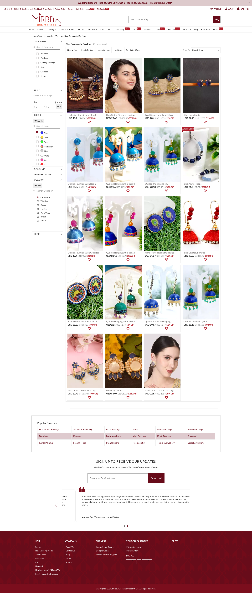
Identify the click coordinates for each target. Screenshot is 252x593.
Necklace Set (139, 442)
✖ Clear (37, 185)
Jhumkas (44, 53)
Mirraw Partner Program (106, 554)
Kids (102, 29)
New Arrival (72, 50)
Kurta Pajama (46, 442)
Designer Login (102, 551)
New (31, 29)
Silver (44, 150)
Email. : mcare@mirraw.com (47, 574)
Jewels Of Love (103, 50)
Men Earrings (139, 436)
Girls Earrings (113, 429)
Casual (43, 205)
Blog (68, 554)
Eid (137, 29)
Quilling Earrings (48, 62)
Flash (218, 29)
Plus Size (205, 29)
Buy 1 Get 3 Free (133, 50)
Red (44, 164)
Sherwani (192, 436)
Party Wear (45, 213)
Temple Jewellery (166, 442)
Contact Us (70, 551)
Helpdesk (39, 566)
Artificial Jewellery (82, 429)
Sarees (40, 29)
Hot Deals (118, 50)
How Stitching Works (44, 551)
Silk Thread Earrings (49, 429)
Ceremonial (45, 197)
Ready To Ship (87, 50)
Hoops (43, 76)
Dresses (77, 436)
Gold (44, 137)
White (45, 155)
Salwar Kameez (66, 29)
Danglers (43, 436)
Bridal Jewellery (196, 442)
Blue (44, 132)
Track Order (47, 9)
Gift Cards (103, 9)
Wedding (122, 29)
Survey (70, 9)
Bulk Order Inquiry (83, 9)
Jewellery (92, 29)
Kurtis (81, 29)
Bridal (43, 217)
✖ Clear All (38, 121)
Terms (68, 558)
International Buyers (104, 547)
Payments (39, 558)
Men (110, 29)
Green (45, 141)
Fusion (174, 29)
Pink (44, 159)
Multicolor (47, 146)
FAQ (37, 562)
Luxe (160, 29)
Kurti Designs (164, 436)
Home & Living (190, 29)
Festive (43, 209)
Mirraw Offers (132, 551)
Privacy (69, 562)
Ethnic (43, 220)
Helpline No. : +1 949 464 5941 (48, 570)
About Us (70, 547)
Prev (57, 505)
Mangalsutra (112, 442)
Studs (43, 67)
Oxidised (44, 71)
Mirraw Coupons (133, 547)
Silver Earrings (164, 429)
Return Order (60, 9)
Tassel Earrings (195, 429)
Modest (148, 29)
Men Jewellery (113, 436)
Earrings (44, 58)
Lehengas (51, 29)
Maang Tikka (79, 442)
